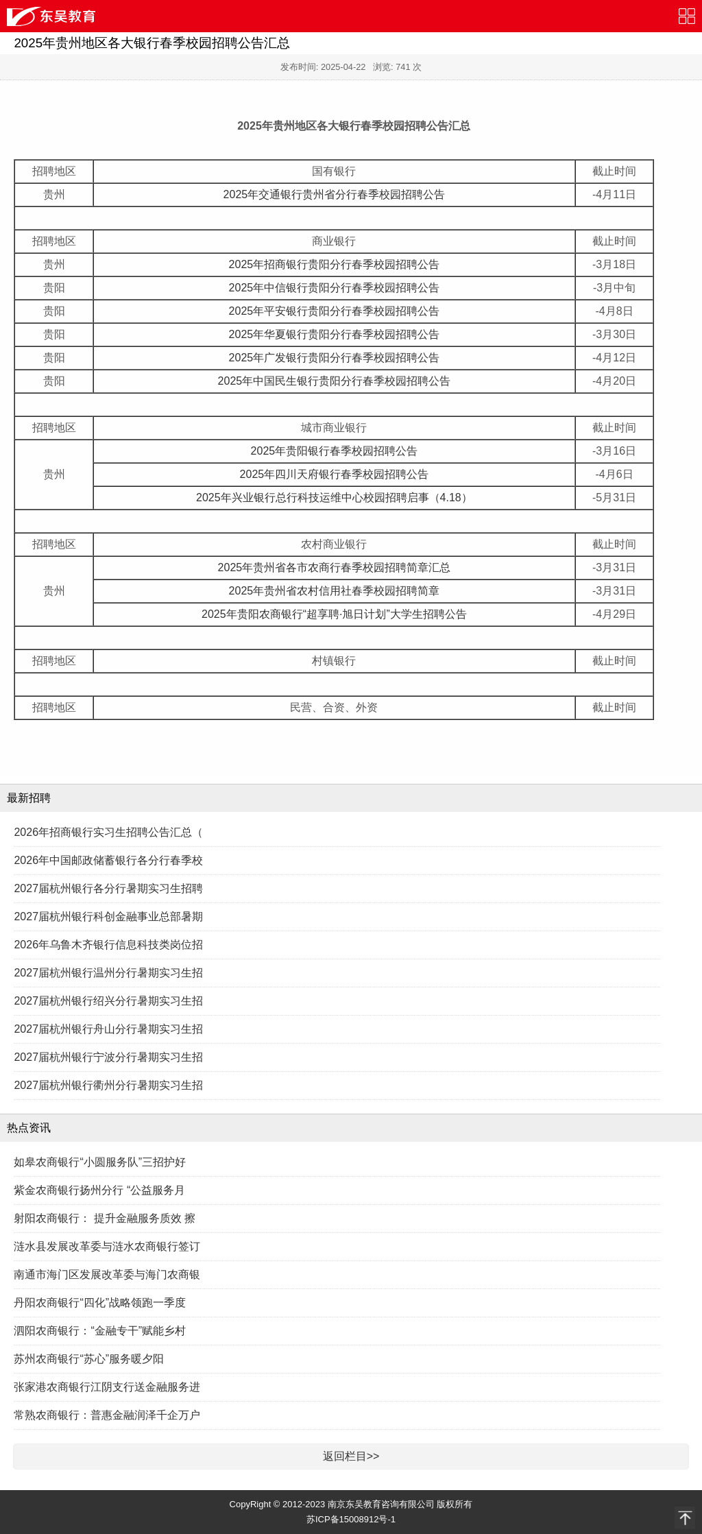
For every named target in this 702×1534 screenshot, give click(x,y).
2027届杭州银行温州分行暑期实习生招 (108, 973)
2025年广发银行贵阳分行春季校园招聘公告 (334, 357)
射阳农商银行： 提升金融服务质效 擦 (104, 1218)
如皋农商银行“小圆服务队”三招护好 (100, 1162)
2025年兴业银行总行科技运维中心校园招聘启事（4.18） (334, 497)
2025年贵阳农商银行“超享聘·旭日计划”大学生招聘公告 (334, 614)
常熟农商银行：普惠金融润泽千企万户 (107, 1415)
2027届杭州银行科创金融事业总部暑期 (108, 916)
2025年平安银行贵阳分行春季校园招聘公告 (334, 311)
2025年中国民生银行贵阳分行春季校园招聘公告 (334, 381)
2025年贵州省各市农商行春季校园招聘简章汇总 (334, 567)
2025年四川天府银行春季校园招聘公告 (334, 474)
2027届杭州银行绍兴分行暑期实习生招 (108, 1001)
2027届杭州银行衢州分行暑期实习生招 (108, 1085)
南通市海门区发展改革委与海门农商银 (107, 1274)
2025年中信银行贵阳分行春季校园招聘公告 (334, 287)
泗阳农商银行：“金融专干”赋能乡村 (100, 1331)
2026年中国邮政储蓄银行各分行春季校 (108, 860)
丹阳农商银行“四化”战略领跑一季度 (100, 1302)
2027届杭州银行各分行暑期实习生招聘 (108, 888)
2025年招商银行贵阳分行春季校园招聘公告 (334, 264)
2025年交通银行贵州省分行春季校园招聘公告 (334, 194)
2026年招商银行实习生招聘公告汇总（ (108, 832)
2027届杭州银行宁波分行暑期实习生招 (108, 1057)
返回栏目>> (351, 1456)
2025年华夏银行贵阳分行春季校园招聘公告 (334, 334)
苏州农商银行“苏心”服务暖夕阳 (89, 1359)
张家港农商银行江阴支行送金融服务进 (107, 1387)
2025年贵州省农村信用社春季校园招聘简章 (334, 591)
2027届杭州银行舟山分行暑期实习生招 (108, 1029)
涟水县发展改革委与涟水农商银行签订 (107, 1246)
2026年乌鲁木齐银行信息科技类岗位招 (108, 944)
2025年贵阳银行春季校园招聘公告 (334, 451)
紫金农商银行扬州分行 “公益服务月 (99, 1190)
